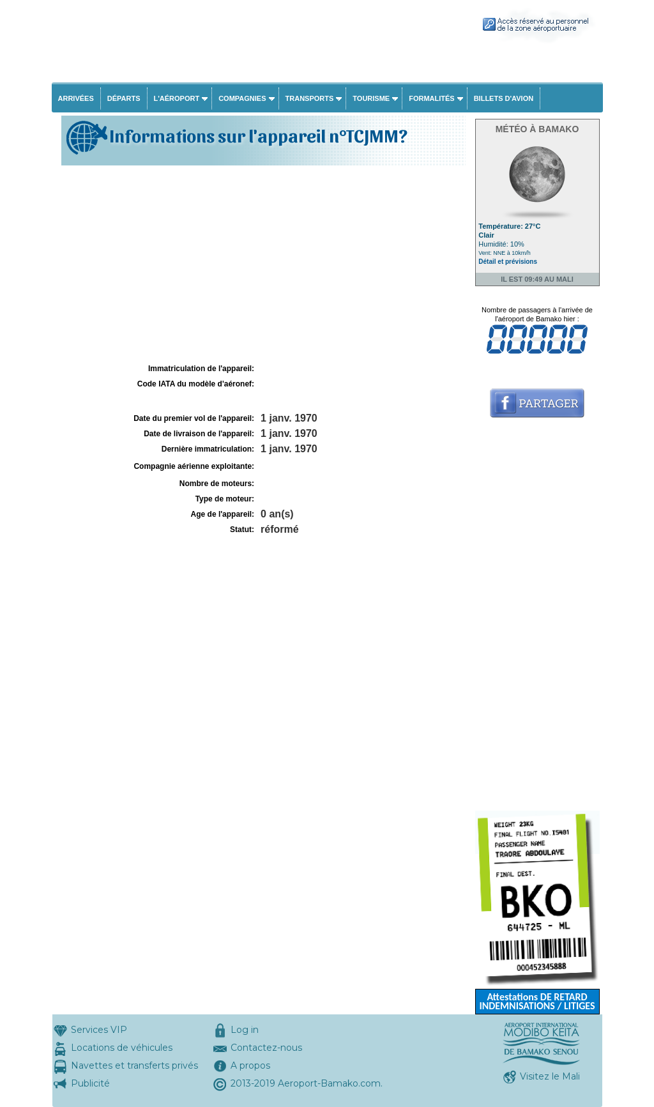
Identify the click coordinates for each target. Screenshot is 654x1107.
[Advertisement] (262, 264)
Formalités (432, 98)
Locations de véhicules (121, 1047)
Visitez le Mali (550, 1076)
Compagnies (242, 98)
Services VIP (99, 1029)
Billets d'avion (503, 98)
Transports (309, 98)
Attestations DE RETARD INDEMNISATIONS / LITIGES (537, 1001)
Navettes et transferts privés (134, 1065)
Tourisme (371, 98)
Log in (245, 1029)
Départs (124, 98)
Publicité (90, 1083)
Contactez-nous (266, 1047)
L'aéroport (177, 98)
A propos (250, 1065)
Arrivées (76, 98)
